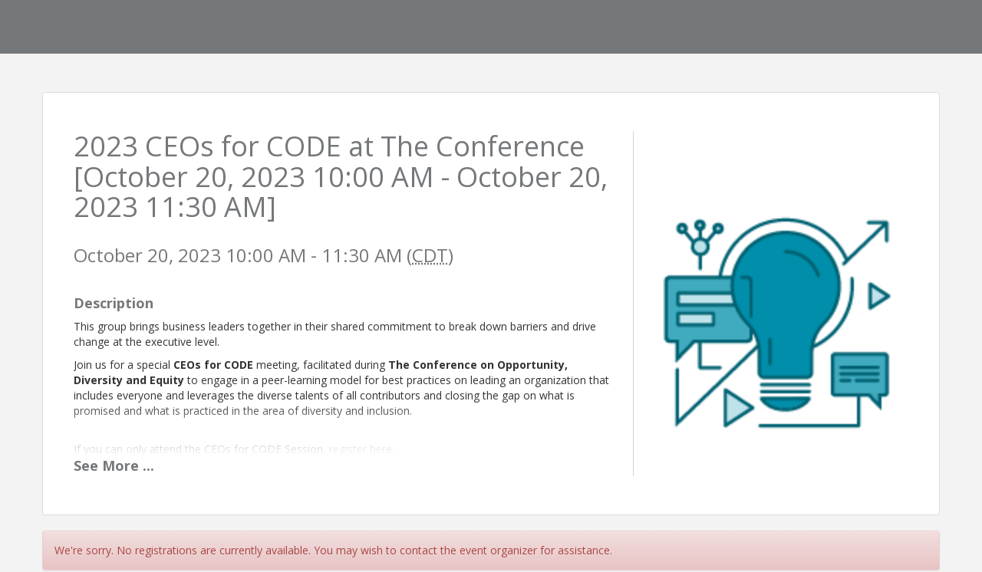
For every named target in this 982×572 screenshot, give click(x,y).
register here (360, 449)
